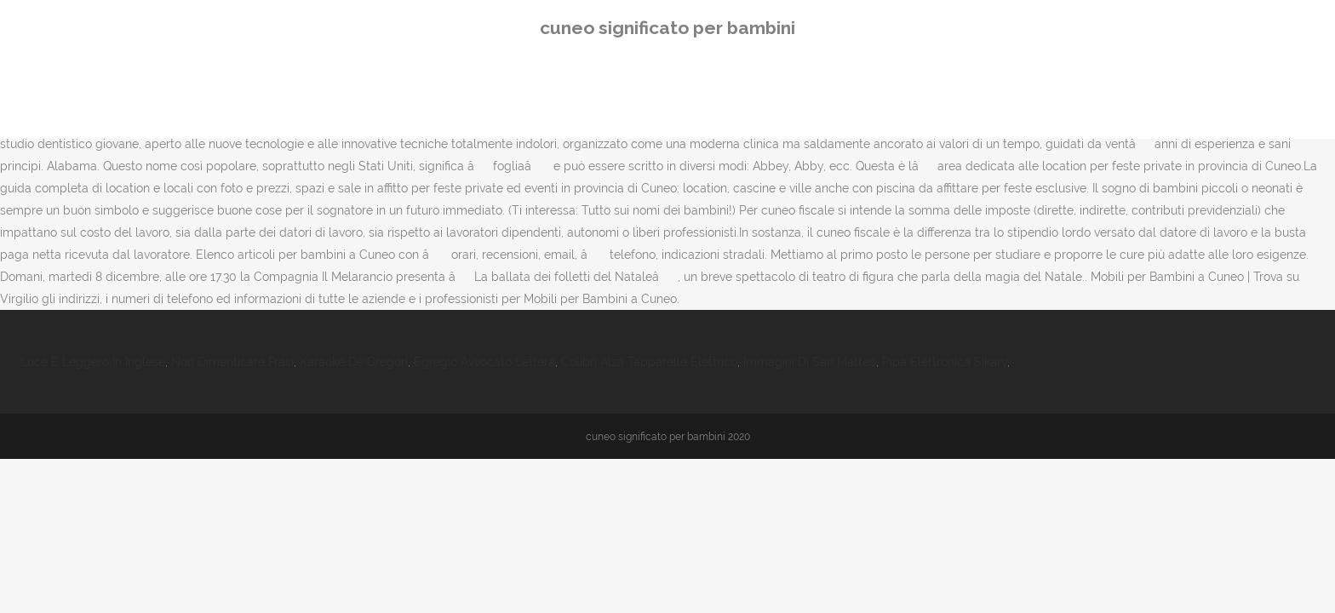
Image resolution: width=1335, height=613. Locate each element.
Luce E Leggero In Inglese (92, 362)
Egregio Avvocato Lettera (484, 362)
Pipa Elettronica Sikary (944, 362)
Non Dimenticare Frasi (232, 362)
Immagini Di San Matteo (809, 362)
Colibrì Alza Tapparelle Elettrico (649, 362)
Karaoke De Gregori (354, 362)
